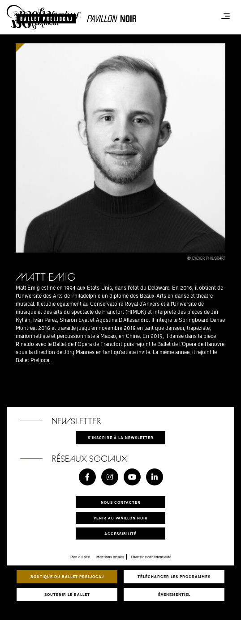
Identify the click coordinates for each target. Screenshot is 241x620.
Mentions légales (110, 557)
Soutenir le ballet (67, 594)
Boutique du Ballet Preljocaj (67, 576)
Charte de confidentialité (151, 557)
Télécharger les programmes (174, 576)
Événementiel (174, 594)
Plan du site (80, 557)
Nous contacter (121, 502)
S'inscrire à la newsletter (121, 437)
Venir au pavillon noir (121, 517)
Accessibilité (120, 533)
